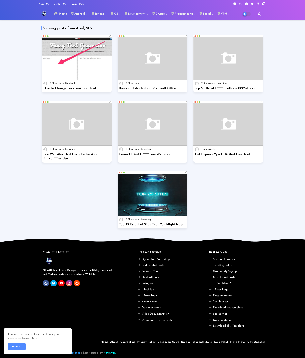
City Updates (256, 342)
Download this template (228, 307)
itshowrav (110, 352)
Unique (186, 342)
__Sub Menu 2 (222, 283)
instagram (148, 283)
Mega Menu (149, 301)
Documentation (151, 307)
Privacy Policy (78, 4)
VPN (222, 13)
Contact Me (60, 4)
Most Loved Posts (224, 277)
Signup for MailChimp (156, 259)
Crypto (158, 13)
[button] (259, 14)
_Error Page (149, 295)
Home (60, 13)
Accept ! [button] (17, 346)
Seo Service (220, 313)
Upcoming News (168, 342)
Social (205, 13)
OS (114, 13)
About (114, 342)
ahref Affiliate (150, 277)
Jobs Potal (221, 342)
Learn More (29, 338)
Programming (182, 13)
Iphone (98, 13)
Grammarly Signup (225, 271)
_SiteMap (148, 289)
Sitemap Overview (224, 259)
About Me (44, 4)
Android (78, 13)
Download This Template (157, 320)
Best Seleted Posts (153, 265)
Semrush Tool (150, 271)
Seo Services (220, 301)
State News (237, 342)
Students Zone (202, 342)
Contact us (127, 342)
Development (135, 13)
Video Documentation (155, 313)
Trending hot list (223, 265)
